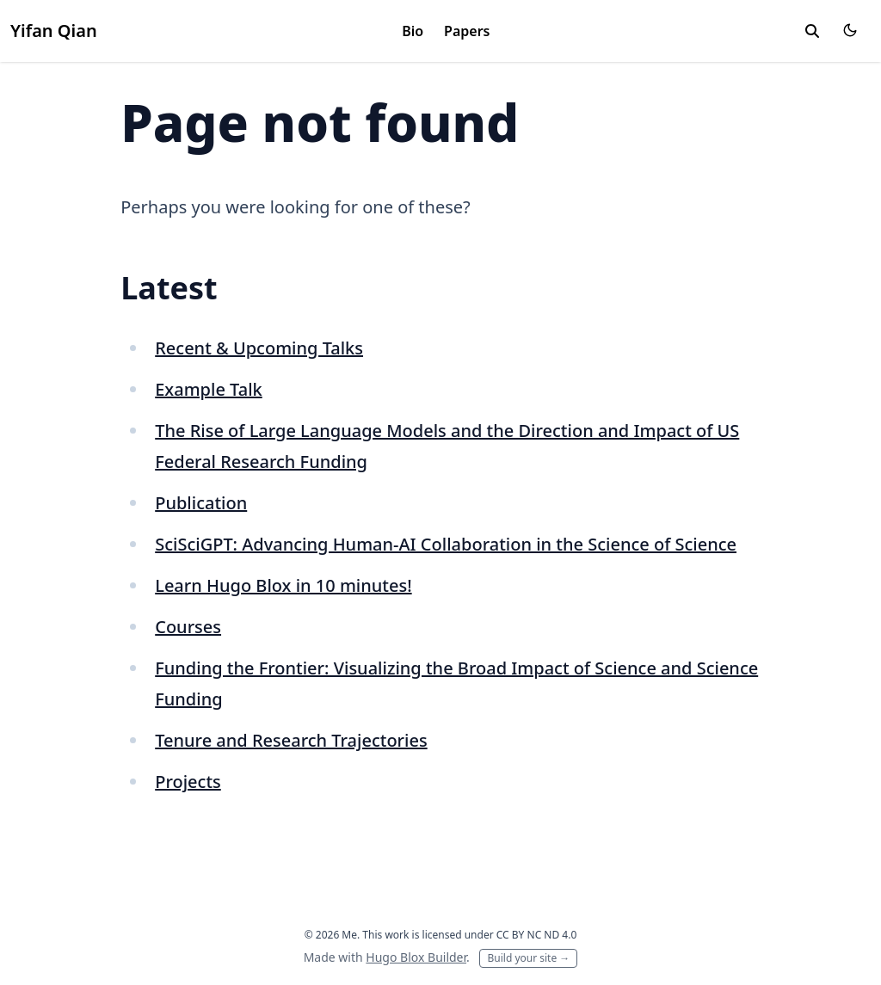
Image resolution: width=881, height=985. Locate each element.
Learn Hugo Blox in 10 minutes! (283, 585)
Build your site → (528, 958)
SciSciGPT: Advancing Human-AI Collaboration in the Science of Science (445, 544)
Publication (201, 502)
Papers (467, 31)
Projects (188, 781)
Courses (188, 626)
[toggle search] (812, 31)
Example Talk (208, 389)
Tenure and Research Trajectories (291, 740)
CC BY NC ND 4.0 (536, 934)
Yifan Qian (53, 30)
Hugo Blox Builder (416, 957)
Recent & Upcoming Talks (259, 348)
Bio (412, 31)
